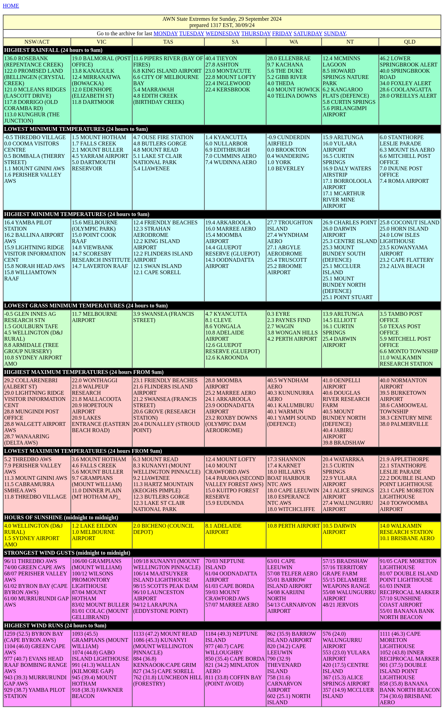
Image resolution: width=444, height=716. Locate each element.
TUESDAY (191, 33)
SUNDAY (335, 33)
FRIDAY (282, 33)
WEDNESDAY (223, 33)
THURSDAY (256, 33)
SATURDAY (307, 33)
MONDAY (166, 33)
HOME (11, 6)
